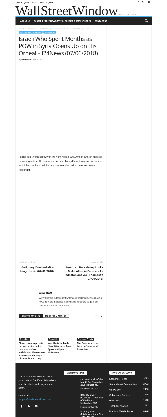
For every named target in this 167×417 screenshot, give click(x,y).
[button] (146, 21)
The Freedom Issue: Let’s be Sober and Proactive (88, 317)
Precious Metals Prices (121, 382)
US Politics (115, 361)
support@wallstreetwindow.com (35, 370)
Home (21, 28)
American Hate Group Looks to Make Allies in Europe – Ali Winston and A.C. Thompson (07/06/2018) (83, 244)
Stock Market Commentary (123, 355)
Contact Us (101, 21)
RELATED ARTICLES (31, 287)
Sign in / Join (46, 2)
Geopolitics (31, 28)
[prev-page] (97, 288)
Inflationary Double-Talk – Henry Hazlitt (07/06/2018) (36, 240)
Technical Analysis (118, 377)
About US (25, 21)
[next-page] (101, 288)
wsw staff (26, 59)
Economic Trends (85, 310)
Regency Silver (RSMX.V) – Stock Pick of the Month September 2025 (92, 370)
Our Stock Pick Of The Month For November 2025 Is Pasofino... (92, 353)
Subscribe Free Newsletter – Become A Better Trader (62, 21)
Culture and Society (119, 366)
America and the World (30, 32)
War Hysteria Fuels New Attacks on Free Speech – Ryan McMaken (59, 319)
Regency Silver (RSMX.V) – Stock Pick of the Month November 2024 (92, 386)
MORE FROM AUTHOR (55, 287)
